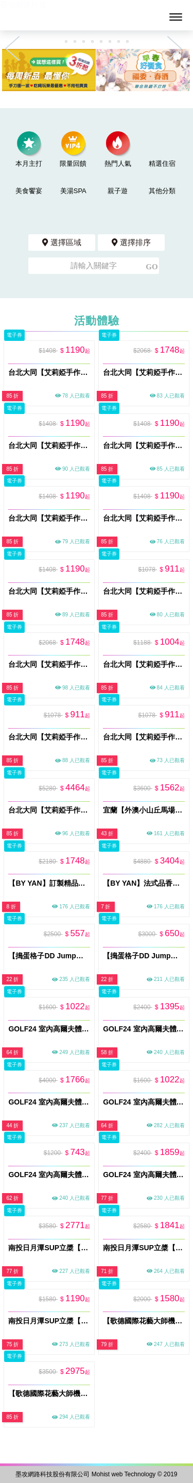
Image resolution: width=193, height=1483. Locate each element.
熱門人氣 (118, 149)
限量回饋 (73, 149)
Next (177, 48)
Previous (15, 48)
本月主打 (29, 149)
